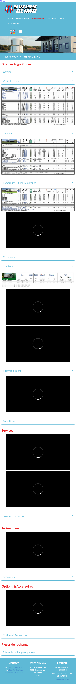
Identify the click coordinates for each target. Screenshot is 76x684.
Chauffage (52, 18)
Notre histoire (13, 23)
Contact (62, 18)
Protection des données (14, 672)
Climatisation (22, 18)
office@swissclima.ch (16, 670)
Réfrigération (38, 18)
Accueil (10, 18)
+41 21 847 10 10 (16, 667)
